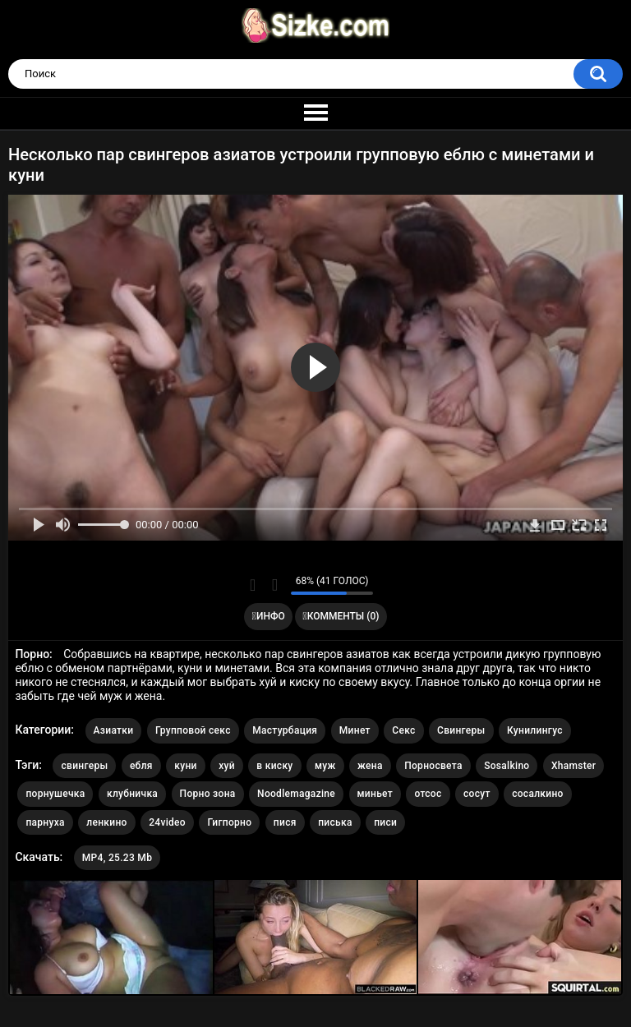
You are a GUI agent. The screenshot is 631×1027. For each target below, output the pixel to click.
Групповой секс (193, 730)
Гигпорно (229, 822)
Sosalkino (506, 765)
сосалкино (538, 793)
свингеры (84, 765)
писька (335, 822)
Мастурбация (284, 730)
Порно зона (208, 793)
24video (167, 822)
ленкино (106, 822)
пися (285, 822)
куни (185, 765)
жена (370, 765)
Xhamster (573, 765)
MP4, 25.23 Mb (117, 858)
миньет (375, 793)
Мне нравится (252, 585)
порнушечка (55, 793)
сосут (477, 793)
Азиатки (114, 730)
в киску (274, 765)
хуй (227, 765)
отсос (427, 793)
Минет (355, 730)
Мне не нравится (274, 585)
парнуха (44, 822)
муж (325, 765)
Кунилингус (535, 730)
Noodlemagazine (296, 793)
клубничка (132, 793)
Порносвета (433, 765)
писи (385, 822)
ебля (141, 765)
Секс (403, 730)
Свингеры (461, 730)
